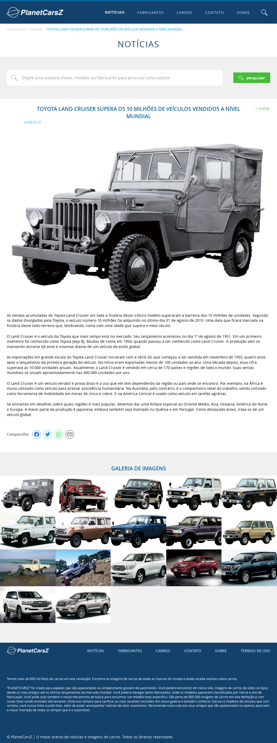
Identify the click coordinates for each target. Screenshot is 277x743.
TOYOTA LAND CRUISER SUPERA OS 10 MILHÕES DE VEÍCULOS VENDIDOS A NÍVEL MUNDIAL (115, 29)
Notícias (114, 12)
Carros (184, 12)
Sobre (243, 12)
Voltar (264, 108)
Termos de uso (255, 650)
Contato (214, 12)
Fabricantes (150, 12)
